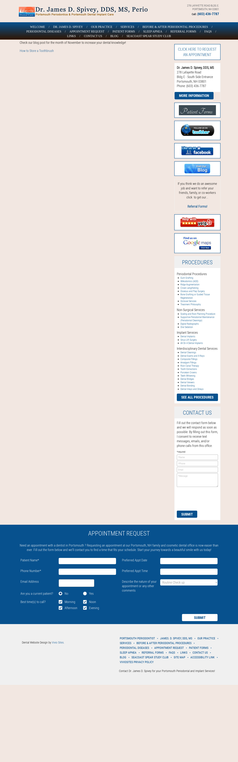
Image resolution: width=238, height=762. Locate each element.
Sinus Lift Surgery (189, 339)
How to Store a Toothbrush (37, 50)
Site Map (179, 657)
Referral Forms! (197, 206)
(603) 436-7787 (208, 14)
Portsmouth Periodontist (137, 638)
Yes (91, 593)
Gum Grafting (187, 277)
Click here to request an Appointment (197, 52)
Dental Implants (188, 336)
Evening (94, 608)
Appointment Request (86, 31)
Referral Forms (183, 31)
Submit (187, 514)
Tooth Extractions (189, 369)
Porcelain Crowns (189, 372)
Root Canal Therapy (190, 365)
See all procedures (197, 397)
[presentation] (189, 498)
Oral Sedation (187, 327)
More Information (194, 95)
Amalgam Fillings (188, 362)
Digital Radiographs (190, 323)
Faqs (208, 31)
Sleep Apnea (152, 31)
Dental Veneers (187, 382)
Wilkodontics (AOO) (189, 281)
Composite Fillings (189, 359)
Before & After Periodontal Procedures (175, 26)
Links (71, 36)
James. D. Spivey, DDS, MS (176, 638)
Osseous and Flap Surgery (193, 291)
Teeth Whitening (188, 375)
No (66, 593)
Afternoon (71, 608)
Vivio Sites (58, 642)
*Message (197, 480)
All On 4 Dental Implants (192, 343)
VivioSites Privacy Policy (137, 662)
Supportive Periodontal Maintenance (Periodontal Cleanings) (197, 318)
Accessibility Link (202, 657)
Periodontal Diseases (43, 31)
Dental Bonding (188, 385)
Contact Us (93, 36)
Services (127, 26)
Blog (114, 36)
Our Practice (101, 26)
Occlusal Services (188, 301)
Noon (92, 602)
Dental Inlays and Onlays (192, 389)
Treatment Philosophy (191, 304)
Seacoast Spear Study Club (149, 36)
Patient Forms (123, 31)
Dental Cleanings (188, 352)
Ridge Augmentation (190, 284)
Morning (70, 602)
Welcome (37, 26)
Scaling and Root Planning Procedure (198, 313)
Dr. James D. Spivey (68, 26)
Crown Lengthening (189, 287)
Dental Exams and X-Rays (193, 355)
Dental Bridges (187, 379)
